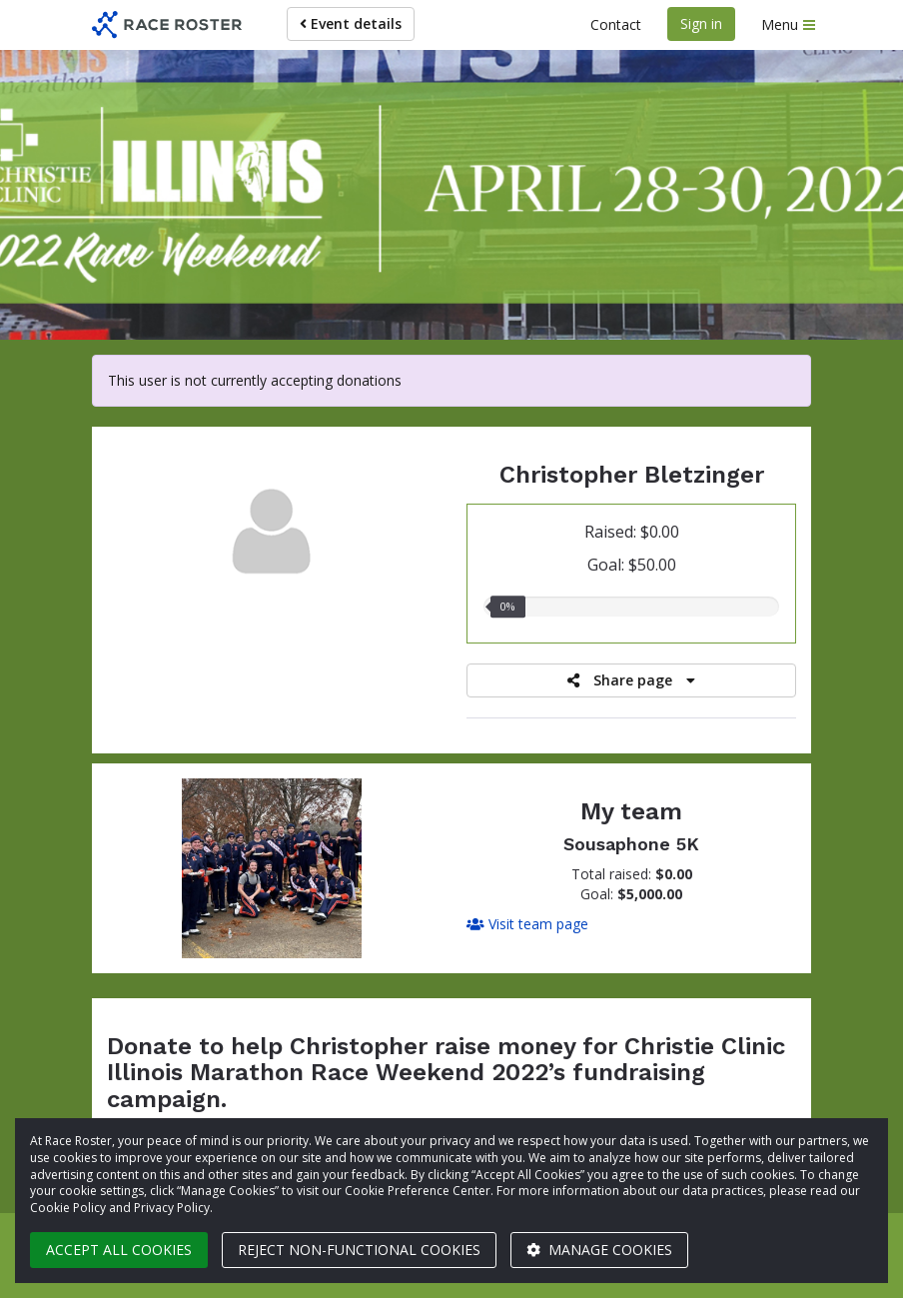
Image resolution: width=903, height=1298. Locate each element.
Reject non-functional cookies (359, 1249)
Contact (615, 24)
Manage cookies (599, 1249)
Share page (631, 679)
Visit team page (527, 923)
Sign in (701, 23)
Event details (351, 23)
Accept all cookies (119, 1249)
